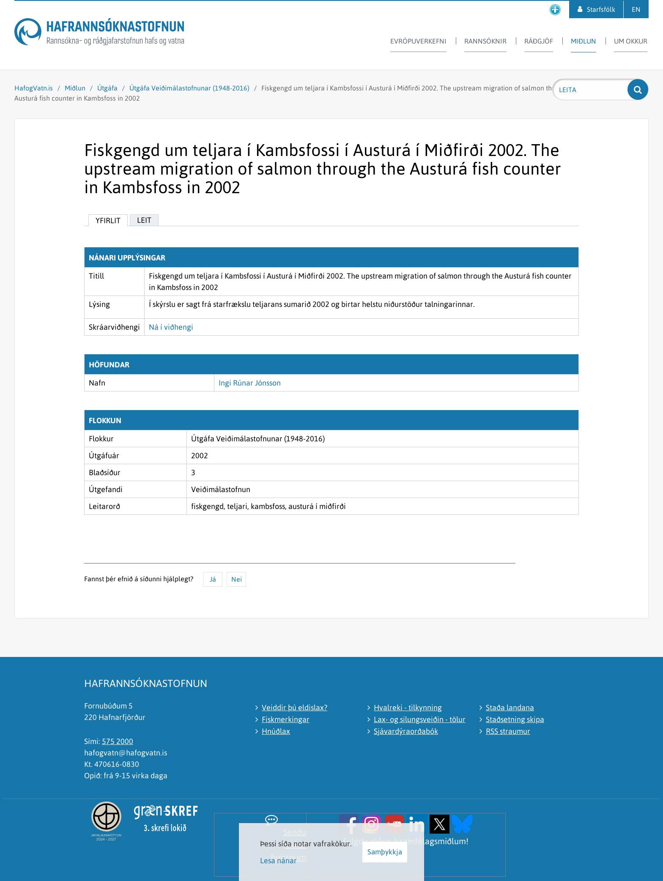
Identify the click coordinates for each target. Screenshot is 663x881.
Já (213, 579)
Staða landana (510, 707)
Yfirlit (108, 220)
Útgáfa (107, 88)
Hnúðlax (276, 731)
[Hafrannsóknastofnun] (99, 33)
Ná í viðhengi (171, 327)
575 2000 (117, 741)
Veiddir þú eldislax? (294, 707)
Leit (144, 220)
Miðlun (75, 88)
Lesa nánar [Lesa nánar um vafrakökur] (278, 860)
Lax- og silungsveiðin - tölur (420, 719)
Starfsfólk (601, 9)
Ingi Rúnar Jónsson (250, 382)
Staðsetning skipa (515, 719)
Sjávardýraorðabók (406, 731)
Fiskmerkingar (286, 719)
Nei (236, 579)
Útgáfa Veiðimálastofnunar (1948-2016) (189, 88)
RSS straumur (508, 731)
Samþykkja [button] (384, 852)
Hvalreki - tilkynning (408, 707)
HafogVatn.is (33, 88)
